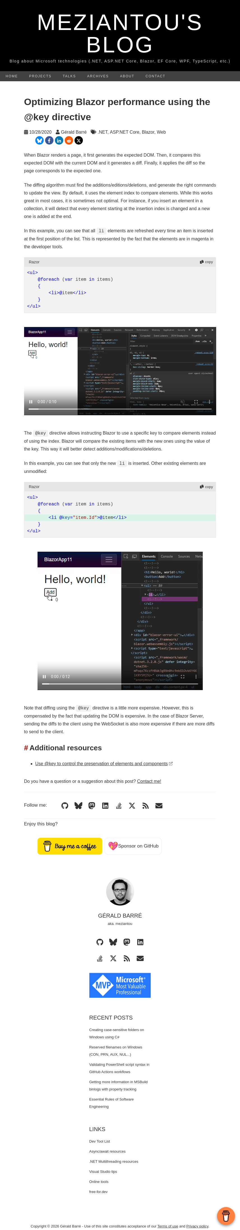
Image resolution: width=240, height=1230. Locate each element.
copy (206, 262)
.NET (103, 132)
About (127, 76)
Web (161, 132)
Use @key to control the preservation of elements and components (104, 763)
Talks (69, 76)
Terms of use (167, 1226)
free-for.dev (98, 1192)
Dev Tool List (99, 1141)
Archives (98, 76)
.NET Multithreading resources (113, 1161)
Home (12, 76)
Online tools (99, 1182)
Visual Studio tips (103, 1171)
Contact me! (149, 781)
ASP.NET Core (124, 132)
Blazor (148, 132)
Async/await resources (107, 1151)
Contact (156, 76)
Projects (40, 76)
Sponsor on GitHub (133, 846)
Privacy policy (197, 1226)
